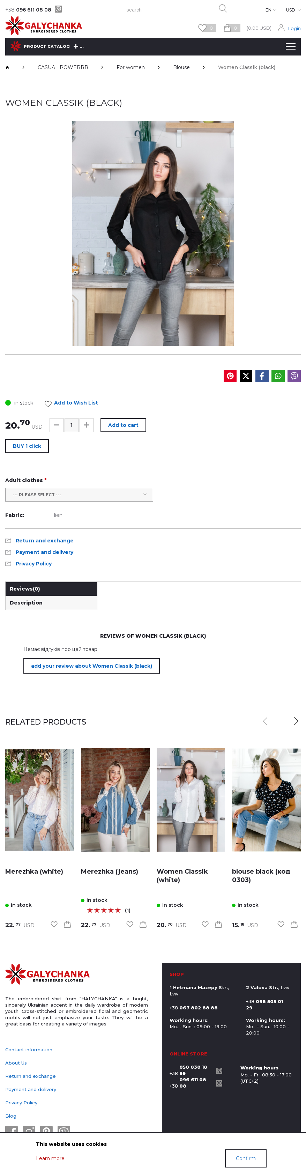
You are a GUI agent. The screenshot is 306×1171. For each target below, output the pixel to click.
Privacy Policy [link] (34, 564)
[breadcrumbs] (7, 67)
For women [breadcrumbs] (131, 67)
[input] (72, 425)
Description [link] (26, 603)
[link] (39, 800)
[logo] (47, 974)
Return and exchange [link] (45, 541)
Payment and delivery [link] (44, 552)
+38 (191, 1070)
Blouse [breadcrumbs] (181, 67)
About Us (16, 1063)
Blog (10, 1116)
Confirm (246, 1158)
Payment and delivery (30, 1089)
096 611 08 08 (28, 10)
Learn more (50, 1158)
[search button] (223, 8)
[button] (57, 425)
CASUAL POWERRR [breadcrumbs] (63, 67)
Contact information (28, 1049)
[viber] (58, 9)
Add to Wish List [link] (73, 404)
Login (294, 28)
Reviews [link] (25, 589)
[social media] (230, 376)
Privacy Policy (21, 1102)
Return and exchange (30, 1076)
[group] (153, 233)
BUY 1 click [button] (27, 446)
